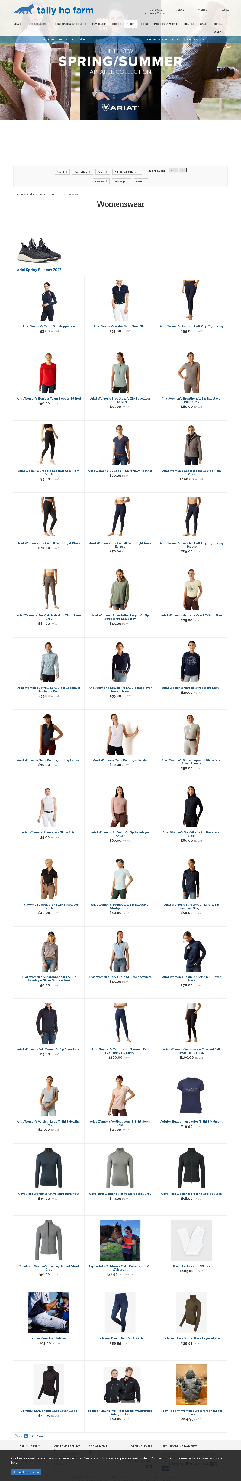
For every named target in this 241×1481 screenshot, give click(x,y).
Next (40, 1427)
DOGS (131, 23)
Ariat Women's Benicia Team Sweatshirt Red (49, 390)
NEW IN (16, 23)
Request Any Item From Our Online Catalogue (175, 31)
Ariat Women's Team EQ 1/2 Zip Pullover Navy (191, 970)
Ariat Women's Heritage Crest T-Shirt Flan (191, 607)
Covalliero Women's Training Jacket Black (191, 1185)
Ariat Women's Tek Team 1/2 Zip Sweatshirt (49, 1041)
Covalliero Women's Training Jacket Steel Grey (49, 1259)
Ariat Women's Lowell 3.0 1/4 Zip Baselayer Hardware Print (48, 681)
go (183, 162)
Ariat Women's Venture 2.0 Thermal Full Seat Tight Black (191, 1042)
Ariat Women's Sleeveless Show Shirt (49, 824)
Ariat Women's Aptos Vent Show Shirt (120, 318)
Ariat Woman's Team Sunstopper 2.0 (49, 318)
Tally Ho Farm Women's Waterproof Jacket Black (191, 1404)
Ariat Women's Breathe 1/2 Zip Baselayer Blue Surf (120, 392)
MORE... (196, 23)
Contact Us (155, 10)
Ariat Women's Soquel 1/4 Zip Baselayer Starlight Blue (120, 898)
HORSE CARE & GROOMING (64, 23)
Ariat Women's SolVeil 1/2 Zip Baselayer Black (191, 825)
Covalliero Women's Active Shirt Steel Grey (120, 1185)
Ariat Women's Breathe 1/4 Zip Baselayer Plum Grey (192, 392)
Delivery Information (66, 1442)
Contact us (26, 1449)
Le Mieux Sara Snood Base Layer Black (49, 1402)
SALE (185, 23)
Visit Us (180, 9)
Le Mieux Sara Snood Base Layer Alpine (191, 1330)
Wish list (202, 9)
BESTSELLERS (34, 23)
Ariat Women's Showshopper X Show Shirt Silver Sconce (192, 753)
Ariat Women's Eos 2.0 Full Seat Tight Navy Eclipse (120, 536)
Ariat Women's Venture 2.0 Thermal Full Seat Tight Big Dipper (120, 1042)
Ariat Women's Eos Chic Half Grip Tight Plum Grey (49, 609)
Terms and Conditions (66, 1445)
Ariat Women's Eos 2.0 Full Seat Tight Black (48, 535)
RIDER (120, 23)
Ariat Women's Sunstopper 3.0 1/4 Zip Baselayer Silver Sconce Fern (48, 970)
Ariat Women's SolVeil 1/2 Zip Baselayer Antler (120, 825)
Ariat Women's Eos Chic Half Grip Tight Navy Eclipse (191, 536)
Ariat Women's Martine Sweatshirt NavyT (191, 679)
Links (23, 1445)
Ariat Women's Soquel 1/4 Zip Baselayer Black (49, 898)
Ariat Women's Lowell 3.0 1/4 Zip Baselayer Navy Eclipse (120, 681)
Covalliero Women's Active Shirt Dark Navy (48, 1185)
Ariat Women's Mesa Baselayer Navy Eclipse (49, 751)
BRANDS (172, 23)
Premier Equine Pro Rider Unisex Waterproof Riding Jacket (120, 1404)
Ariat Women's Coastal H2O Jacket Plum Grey (191, 464)
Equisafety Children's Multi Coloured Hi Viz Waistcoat (120, 1259)
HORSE (107, 23)
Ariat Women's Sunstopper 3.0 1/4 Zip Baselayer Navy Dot (191, 898)
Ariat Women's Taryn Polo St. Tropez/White (120, 968)
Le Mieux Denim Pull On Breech (120, 1330)
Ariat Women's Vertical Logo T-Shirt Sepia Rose (120, 1115)
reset (173, 162)
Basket (225, 9)
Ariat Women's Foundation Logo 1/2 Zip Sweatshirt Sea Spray (120, 609)
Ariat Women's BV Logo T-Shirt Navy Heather (120, 462)
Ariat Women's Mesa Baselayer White (120, 751)
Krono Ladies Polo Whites (191, 1258)
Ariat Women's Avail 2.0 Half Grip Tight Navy (191, 318)
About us (25, 1442)
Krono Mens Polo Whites (48, 1330)
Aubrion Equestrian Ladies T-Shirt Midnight (191, 1113)
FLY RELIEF (92, 23)
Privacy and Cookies (66, 1449)
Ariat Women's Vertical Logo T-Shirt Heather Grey (49, 1115)
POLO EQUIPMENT (151, 23)
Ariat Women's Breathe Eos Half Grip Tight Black (48, 464)
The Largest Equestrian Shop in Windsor (65, 31)
